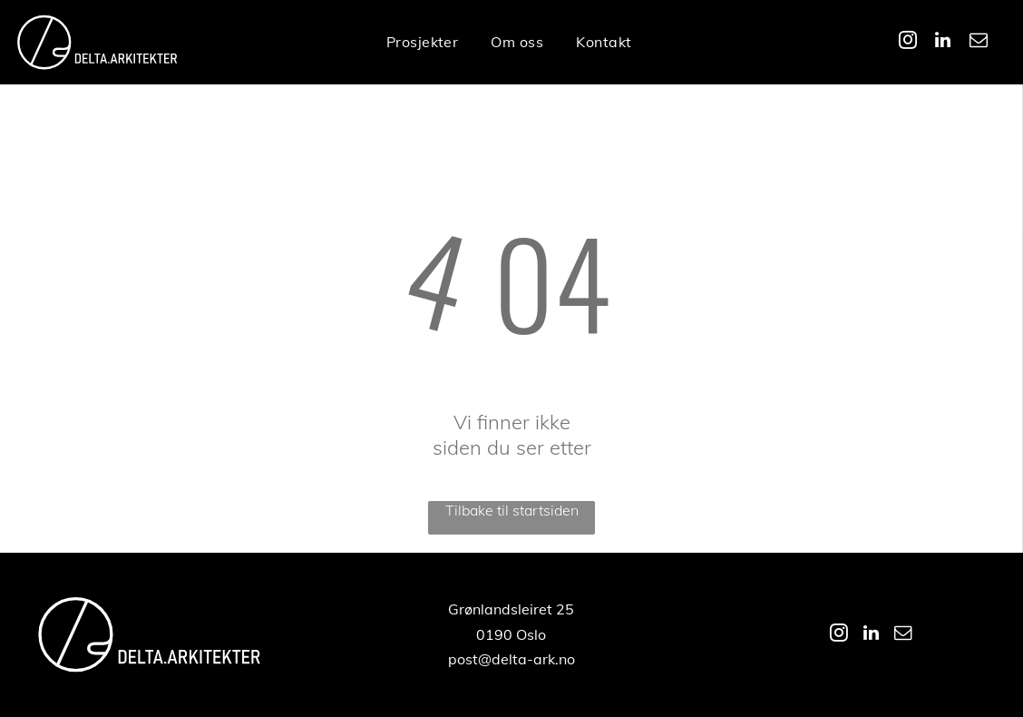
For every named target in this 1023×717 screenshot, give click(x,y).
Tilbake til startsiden (512, 510)
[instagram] (907, 42)
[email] (978, 42)
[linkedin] (943, 42)
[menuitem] (422, 41)
